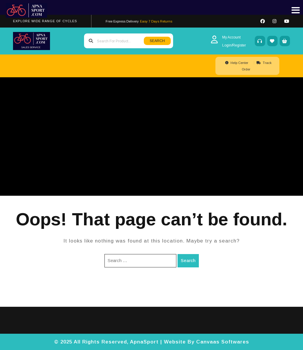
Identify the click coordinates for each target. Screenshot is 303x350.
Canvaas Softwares (222, 342)
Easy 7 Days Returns (156, 21)
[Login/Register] (234, 45)
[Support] (260, 41)
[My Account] (234, 37)
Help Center (237, 63)
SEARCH (157, 41)
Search (188, 260)
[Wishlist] (272, 41)
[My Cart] (285, 41)
